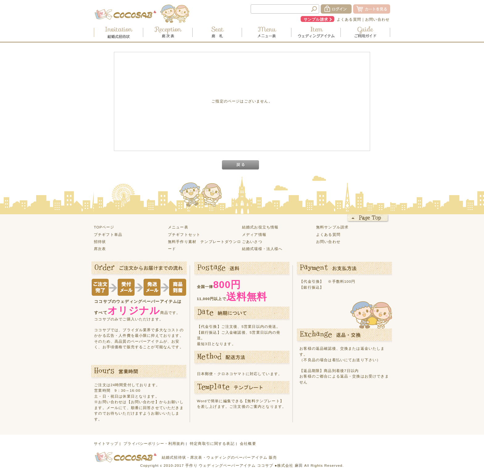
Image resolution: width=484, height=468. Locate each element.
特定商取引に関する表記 (212, 443)
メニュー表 (178, 227)
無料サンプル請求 (332, 227)
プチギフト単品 (108, 234)
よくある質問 (349, 19)
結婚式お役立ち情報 (260, 227)
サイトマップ (106, 443)
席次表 (100, 249)
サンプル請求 (316, 19)
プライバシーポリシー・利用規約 (153, 443)
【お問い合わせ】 (143, 402)
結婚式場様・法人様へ (262, 249)
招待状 (100, 242)
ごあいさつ (252, 242)
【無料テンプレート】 (263, 401)
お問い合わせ (377, 19)
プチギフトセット (184, 234)
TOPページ (104, 227)
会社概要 (248, 443)
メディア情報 (254, 234)
